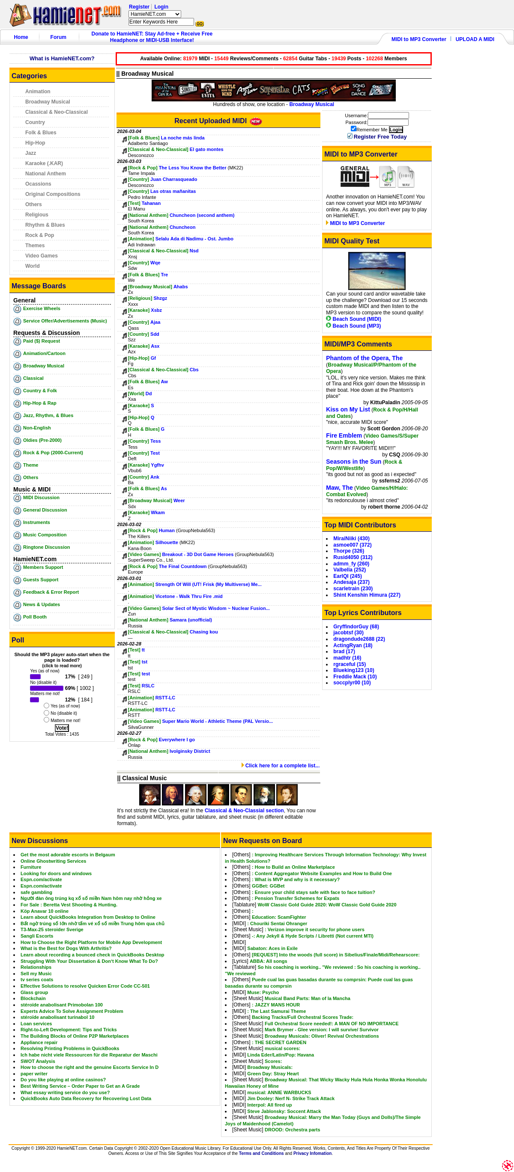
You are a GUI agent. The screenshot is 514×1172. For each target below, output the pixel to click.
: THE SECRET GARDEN (279, 1042)
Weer (179, 500)
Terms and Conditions (261, 1153)
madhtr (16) (347, 658)
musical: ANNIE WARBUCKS (279, 1092)
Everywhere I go (177, 739)
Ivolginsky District (190, 751)
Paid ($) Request (41, 340)
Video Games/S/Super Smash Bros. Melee (372, 439)
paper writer (34, 1073)
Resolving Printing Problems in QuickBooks (70, 1048)
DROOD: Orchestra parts (292, 1129)
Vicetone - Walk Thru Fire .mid (189, 596)
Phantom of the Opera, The (364, 358)
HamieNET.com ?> (154, 14)
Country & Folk (40, 390)
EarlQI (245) (347, 576)
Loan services (36, 1023)
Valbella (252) (349, 570)
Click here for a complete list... (281, 766)
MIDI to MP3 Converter (418, 39)
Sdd (154, 334)
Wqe (155, 262)
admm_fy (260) (351, 564)
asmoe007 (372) (352, 545)
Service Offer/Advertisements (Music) (65, 320)
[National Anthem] (148, 215)
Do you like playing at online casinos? (63, 1079)
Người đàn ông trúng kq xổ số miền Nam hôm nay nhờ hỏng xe (91, 898)
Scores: (273, 1061)
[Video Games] (144, 554)
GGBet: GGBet (268, 885)
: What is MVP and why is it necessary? (296, 879)
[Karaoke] (139, 310)
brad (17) (344, 651)
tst (144, 661)
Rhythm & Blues (45, 225)
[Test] (134, 203)
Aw (164, 381)
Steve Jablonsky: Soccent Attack (284, 1111)
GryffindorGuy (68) (356, 627)
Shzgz (160, 298)
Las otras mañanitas (173, 191)
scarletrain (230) (353, 589)
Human (167, 530)
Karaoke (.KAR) (44, 163)
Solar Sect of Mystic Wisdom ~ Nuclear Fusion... (215, 608)
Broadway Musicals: (270, 1067)
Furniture (31, 867)
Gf (153, 358)
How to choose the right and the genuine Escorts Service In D (89, 1067)
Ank (154, 476)
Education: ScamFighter (279, 917)
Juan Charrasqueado (173, 179)
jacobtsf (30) (348, 633)
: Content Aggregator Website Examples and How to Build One (322, 873)
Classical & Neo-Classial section (244, 811)
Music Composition (44, 534)
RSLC (148, 685)
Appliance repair (39, 1042)
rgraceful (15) (349, 664)
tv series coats (37, 979)
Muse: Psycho (263, 992)
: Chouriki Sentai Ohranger (277, 923)
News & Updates (41, 604)
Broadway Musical (47, 102)
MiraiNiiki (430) (351, 539)
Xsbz (156, 310)
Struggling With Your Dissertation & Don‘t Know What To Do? (89, 961)
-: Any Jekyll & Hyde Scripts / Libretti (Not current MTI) (313, 935)
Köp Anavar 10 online (45, 911)
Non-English (37, 427)
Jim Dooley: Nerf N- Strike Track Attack (291, 1098)
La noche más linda (183, 137)
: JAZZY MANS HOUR (276, 1004)
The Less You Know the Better (193, 167)
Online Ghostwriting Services (53, 861)
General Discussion (45, 509)
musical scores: (282, 1048)
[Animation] (141, 238)
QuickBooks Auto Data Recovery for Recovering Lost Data (86, 1098)
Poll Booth (35, 616)
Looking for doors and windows (56, 873)
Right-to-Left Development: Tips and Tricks (69, 1029)
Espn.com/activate (41, 879)
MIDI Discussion (41, 497)
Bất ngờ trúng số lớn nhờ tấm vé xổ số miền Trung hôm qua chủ (92, 923)
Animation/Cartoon (44, 353)
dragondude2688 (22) (359, 639)
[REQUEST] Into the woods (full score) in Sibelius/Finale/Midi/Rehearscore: (336, 954)
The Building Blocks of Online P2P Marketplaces (75, 1036)
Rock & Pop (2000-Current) (53, 452)
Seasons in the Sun (353, 461)
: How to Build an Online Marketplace (293, 867)
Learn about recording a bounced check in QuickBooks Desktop (92, 954)
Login (161, 7)
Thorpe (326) (348, 551)
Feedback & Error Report (51, 592)
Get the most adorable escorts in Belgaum (68, 854)
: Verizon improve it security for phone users (315, 929)
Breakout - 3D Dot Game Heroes (197, 554)
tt (143, 649)
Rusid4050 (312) (352, 557)
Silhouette (166, 542)
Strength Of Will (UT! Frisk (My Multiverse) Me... (208, 584)
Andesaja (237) (351, 582)
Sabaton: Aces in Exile (272, 948)
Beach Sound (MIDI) (353, 319)
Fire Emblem (344, 435)
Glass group (34, 992)
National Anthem (45, 174)
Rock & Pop (39, 235)
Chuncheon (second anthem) (202, 215)
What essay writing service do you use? (65, 1092)
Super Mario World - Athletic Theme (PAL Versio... (217, 721)
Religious (36, 215)
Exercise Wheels (41, 308)
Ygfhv (157, 465)
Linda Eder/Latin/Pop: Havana (280, 1054)
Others (33, 204)
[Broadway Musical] (150, 286)
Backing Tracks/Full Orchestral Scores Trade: (302, 1017)
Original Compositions (53, 194)
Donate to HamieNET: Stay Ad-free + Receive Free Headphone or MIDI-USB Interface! (152, 37)
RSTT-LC (165, 697)
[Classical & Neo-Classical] (158, 149)
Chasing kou (204, 631)
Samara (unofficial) (191, 619)
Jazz (30, 153)
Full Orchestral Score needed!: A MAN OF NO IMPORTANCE (332, 1023)
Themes (35, 246)
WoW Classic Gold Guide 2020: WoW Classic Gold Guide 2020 (326, 904)
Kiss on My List (348, 409)
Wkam (157, 512)
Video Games (41, 256)
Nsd (194, 250)
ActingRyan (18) (352, 645)
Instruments (36, 522)
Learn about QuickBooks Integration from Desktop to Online (88, 917)
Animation (38, 92)
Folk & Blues (41, 133)
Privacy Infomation (312, 1153)
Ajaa (155, 322)
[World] (136, 393)
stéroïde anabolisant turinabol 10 (57, 1017)
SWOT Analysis (38, 1061)
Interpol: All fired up (269, 1104)
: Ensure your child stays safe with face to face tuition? (313, 892)
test (146, 673)
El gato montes (207, 149)
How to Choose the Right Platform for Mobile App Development (91, 942)
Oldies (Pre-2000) (42, 440)
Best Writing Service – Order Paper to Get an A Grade (80, 1086)
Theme (30, 465)
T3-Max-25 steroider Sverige (52, 929)
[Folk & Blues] (144, 137)
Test (155, 453)
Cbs (194, 369)
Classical (33, 378)
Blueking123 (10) (353, 670)
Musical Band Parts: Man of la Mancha (307, 998)
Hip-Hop (35, 143)
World (32, 266)
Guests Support (41, 579)
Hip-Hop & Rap (40, 402)
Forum (58, 37)
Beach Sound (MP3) (353, 326)
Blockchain (33, 998)
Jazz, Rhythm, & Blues (48, 415)
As (164, 488)
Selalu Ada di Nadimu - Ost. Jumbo (194, 238)
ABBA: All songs (268, 961)
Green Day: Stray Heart (273, 1073)
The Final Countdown (183, 566)
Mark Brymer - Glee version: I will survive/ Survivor (322, 1029)
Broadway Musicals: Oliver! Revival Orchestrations (322, 1036)
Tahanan (151, 203)
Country (35, 122)
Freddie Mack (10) (355, 677)
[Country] (138, 179)
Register (139, 7)
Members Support (43, 567)
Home (21, 37)
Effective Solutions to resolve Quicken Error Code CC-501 (85, 986)
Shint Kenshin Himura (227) (366, 595)
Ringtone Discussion (46, 547)
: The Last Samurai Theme (276, 1011)
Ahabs (180, 286)
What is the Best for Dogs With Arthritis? (66, 948)
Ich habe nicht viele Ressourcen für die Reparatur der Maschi (89, 1054)
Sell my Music (36, 973)
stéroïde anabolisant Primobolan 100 (62, 1004)
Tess (155, 441)
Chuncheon (183, 227)
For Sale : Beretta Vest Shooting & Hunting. (69, 904)
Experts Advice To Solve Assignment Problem (72, 1011)
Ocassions (38, 184)
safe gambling (36, 892)
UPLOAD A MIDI (475, 39)
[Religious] (140, 298)
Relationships (36, 967)
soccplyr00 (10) (352, 683)
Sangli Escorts (37, 935)
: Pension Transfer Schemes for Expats (295, 898)
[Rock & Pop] (143, 167)
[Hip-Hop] (138, 358)
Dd (149, 393)
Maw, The (339, 487)
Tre (164, 274)
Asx (155, 346)
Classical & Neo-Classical (56, 112)
